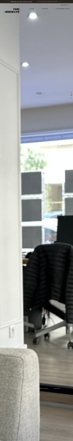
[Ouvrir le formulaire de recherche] (65, 5)
